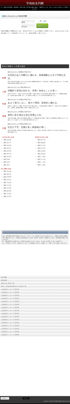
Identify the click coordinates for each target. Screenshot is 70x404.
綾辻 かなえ (7, 179)
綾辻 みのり (7, 148)
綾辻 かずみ (7, 188)
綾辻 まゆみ (41, 151)
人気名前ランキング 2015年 (10, 316)
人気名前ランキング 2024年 (10, 289)
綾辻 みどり (7, 142)
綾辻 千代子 (7, 177)
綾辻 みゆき (7, 139)
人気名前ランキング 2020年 (10, 301)
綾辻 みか (7, 165)
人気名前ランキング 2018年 (10, 307)
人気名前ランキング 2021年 (10, 298)
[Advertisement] (35, 50)
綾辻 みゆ (7, 159)
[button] (5, 398)
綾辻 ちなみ (7, 182)
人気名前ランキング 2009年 (10, 335)
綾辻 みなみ (7, 145)
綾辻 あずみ (7, 191)
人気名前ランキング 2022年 (10, 295)
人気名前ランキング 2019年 (10, 304)
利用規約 (4, 398)
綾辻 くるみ (41, 156)
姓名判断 (4, 277)
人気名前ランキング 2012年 (10, 325)
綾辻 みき (7, 162)
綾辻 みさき (7, 156)
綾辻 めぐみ (41, 139)
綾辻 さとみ (41, 159)
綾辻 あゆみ (41, 142)
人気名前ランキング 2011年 (10, 328)
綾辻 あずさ (7, 174)
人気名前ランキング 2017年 (10, 310)
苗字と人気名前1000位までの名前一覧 (13, 286)
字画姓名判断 (35, 3)
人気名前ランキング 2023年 (10, 292)
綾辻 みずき (7, 151)
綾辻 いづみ (41, 162)
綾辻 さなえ (7, 185)
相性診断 (4, 280)
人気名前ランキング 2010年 (10, 331)
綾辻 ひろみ (41, 148)
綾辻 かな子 (7, 196)
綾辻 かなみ (7, 193)
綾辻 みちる (7, 153)
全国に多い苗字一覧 (7, 283)
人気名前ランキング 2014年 (10, 319)
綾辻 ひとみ (41, 145)
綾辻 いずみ (41, 165)
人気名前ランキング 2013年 (10, 322)
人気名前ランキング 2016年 (10, 313)
